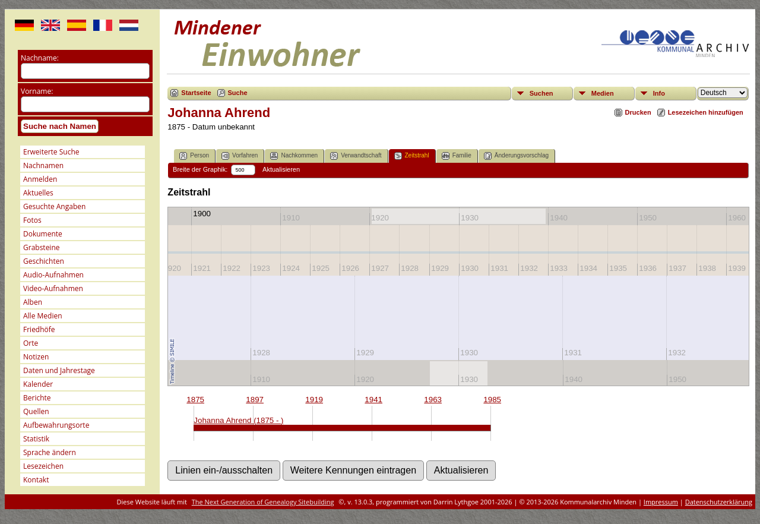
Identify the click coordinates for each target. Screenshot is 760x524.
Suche (238, 92)
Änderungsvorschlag (516, 155)
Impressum (661, 501)
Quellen (36, 411)
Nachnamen (43, 165)
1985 (492, 399)
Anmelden (40, 179)
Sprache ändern (49, 452)
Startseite (196, 92)
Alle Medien (42, 316)
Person (194, 155)
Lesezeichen (43, 466)
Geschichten (43, 261)
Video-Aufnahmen (53, 288)
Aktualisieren (281, 169)
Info (659, 93)
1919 (314, 399)
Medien (602, 93)
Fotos (32, 220)
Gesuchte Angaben (54, 206)
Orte (30, 343)
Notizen (36, 357)
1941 (373, 399)
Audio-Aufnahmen (53, 275)
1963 (433, 399)
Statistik (36, 439)
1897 (255, 399)
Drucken (638, 112)
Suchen (541, 93)
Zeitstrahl (411, 155)
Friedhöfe (39, 329)
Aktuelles (38, 193)
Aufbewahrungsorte (56, 425)
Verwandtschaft (355, 155)
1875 (195, 399)
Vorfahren (239, 155)
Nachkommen (294, 155)
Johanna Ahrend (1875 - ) (238, 420)
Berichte (37, 398)
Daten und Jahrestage (59, 370)
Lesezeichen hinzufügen (705, 112)
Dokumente (42, 234)
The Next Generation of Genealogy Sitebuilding (263, 501)
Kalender (38, 384)
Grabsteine (41, 247)
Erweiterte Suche (51, 152)
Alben (32, 302)
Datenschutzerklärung (718, 501)
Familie (456, 155)
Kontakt (36, 480)
